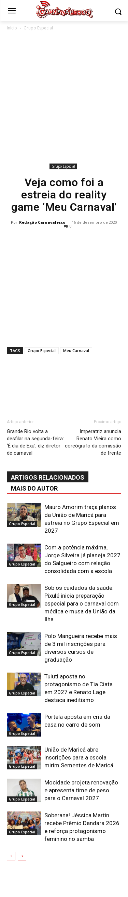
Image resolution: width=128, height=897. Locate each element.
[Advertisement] (64, 98)
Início (12, 28)
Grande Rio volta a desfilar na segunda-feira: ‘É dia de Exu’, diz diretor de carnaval (35, 442)
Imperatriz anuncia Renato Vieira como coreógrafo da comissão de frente (93, 442)
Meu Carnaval (76, 350)
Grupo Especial (38, 28)
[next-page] (22, 856)
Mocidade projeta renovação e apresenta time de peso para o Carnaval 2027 (81, 790)
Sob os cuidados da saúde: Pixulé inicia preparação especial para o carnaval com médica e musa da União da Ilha (81, 603)
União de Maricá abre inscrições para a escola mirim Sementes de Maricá (78, 757)
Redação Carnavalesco (42, 222)
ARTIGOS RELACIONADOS (47, 477)
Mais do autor (34, 488)
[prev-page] (11, 856)
